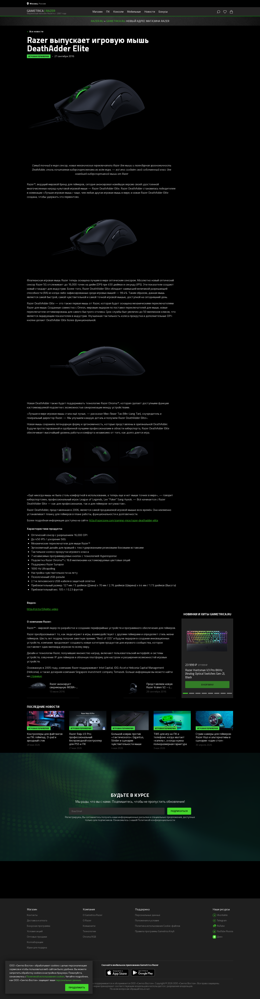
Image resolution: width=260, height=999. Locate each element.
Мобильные (134, 11)
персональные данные (68, 980)
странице (36, 676)
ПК (108, 11)
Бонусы (163, 11)
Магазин (97, 11)
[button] (185, 693)
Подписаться (179, 811)
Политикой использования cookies (45, 976)
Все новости (36, 31)
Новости (149, 11)
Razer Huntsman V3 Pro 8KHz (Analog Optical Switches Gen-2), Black (205, 673)
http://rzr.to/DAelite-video (42, 609)
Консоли (118, 11)
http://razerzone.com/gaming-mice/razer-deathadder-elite (123, 520)
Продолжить (77, 987)
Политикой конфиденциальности (156, 820)
